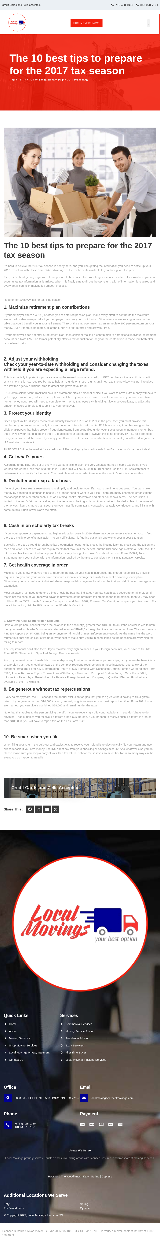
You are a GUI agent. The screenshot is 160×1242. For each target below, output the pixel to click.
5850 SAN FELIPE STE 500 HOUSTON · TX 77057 (47, 1098)
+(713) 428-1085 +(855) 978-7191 (25, 1125)
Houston (53, 1176)
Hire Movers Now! (86, 23)
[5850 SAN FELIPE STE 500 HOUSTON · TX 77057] (8, 1098)
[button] (151, 23)
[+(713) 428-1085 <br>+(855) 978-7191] (8, 1125)
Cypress (106, 1176)
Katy (86, 1176)
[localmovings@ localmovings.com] (84, 1098)
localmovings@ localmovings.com (112, 1098)
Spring (95, 1176)
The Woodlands (71, 1176)
